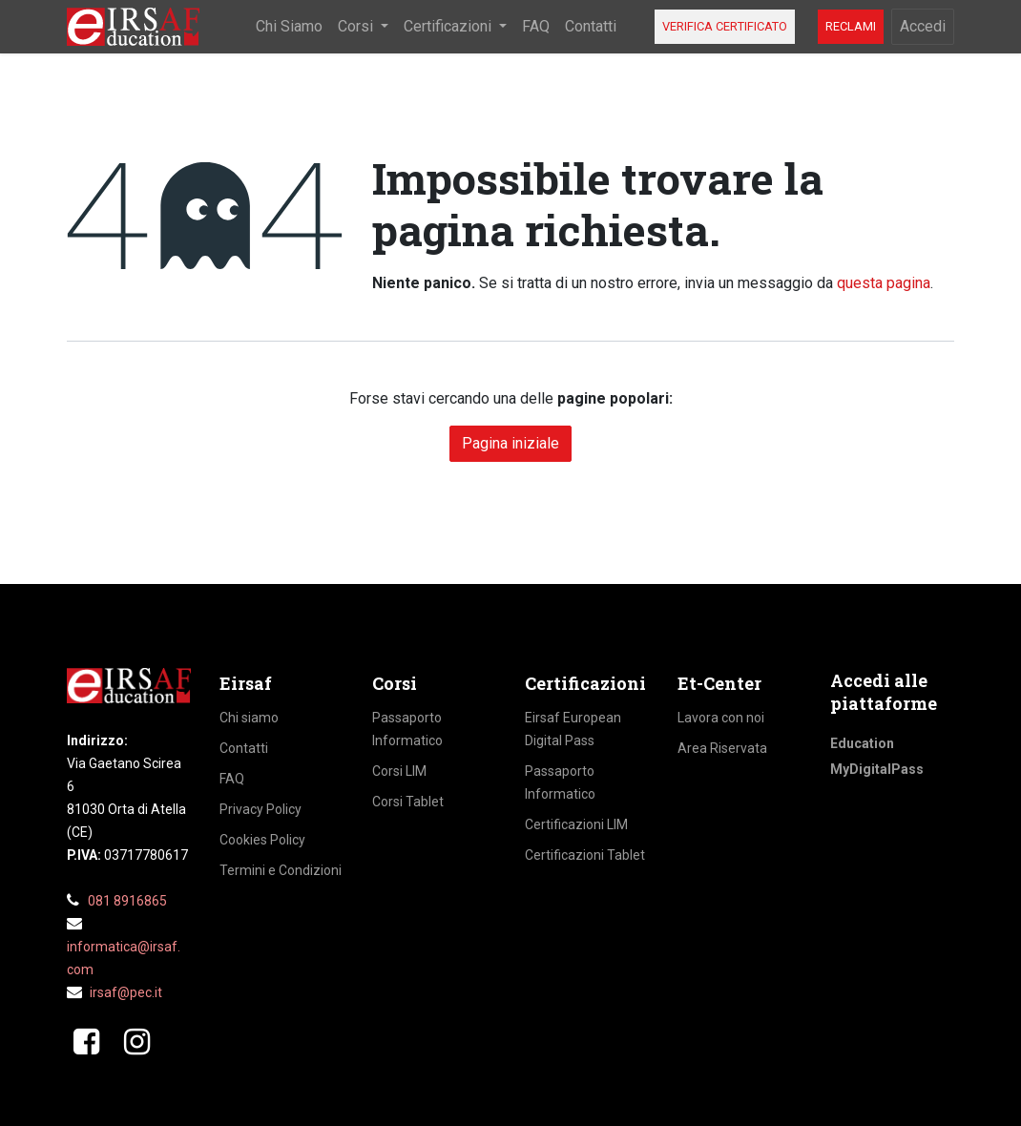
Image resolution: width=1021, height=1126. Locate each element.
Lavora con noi (720, 717)
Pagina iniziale (510, 443)
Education (862, 743)
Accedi (923, 26)
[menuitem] (289, 27)
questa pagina (883, 283)
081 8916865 (127, 900)
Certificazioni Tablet (585, 855)
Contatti (243, 748)
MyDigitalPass (877, 769)
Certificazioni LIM (576, 824)
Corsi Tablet (408, 801)
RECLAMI (850, 26)
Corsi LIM (399, 771)
